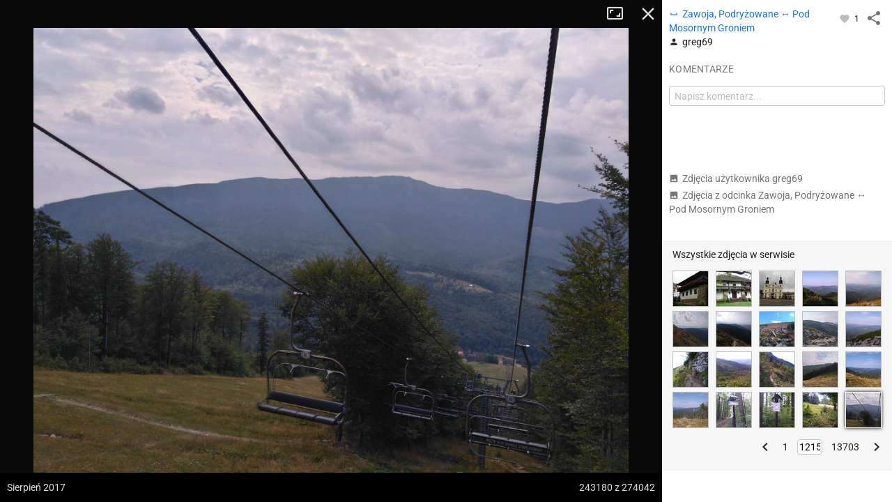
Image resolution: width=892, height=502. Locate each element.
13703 (845, 446)
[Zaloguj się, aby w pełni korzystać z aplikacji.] (845, 18)
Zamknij (648, 14)
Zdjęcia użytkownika (736, 178)
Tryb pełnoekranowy (620, 14)
